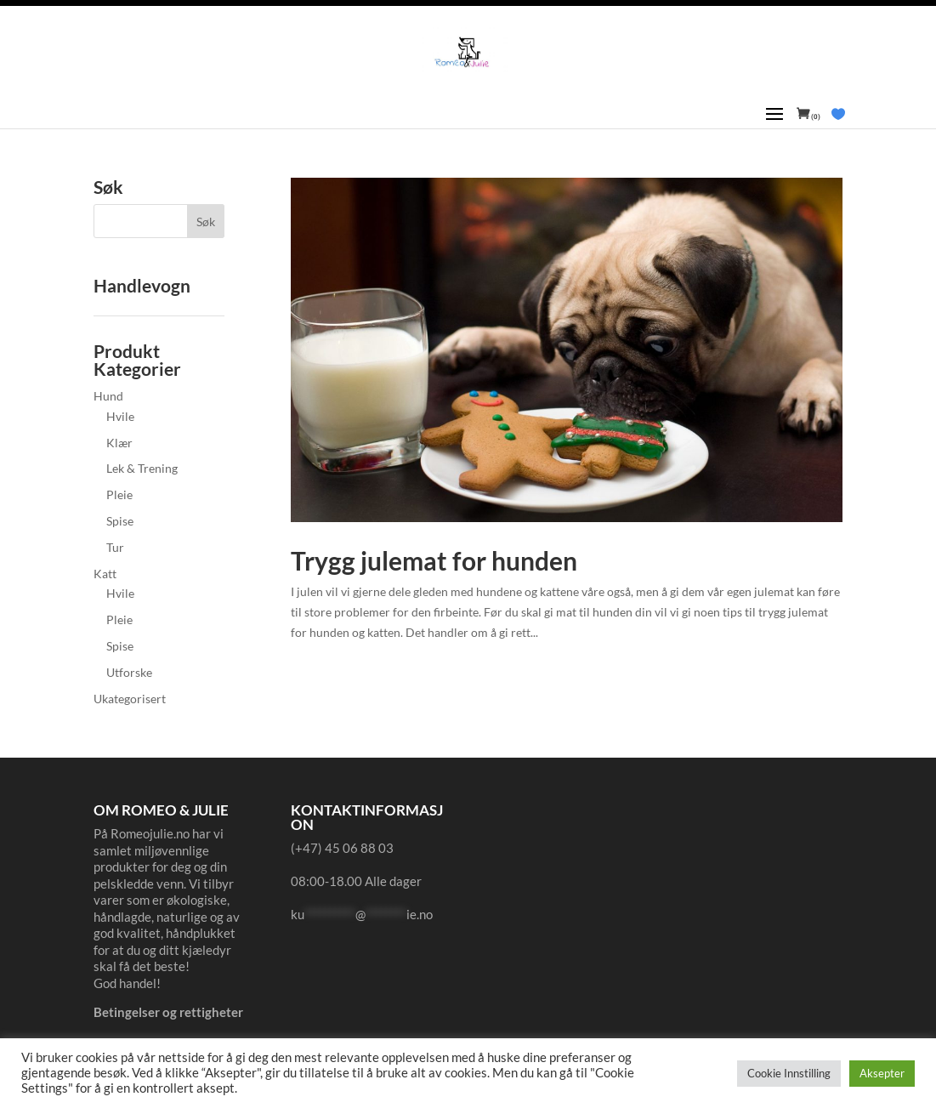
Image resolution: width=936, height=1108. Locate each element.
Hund (108, 396)
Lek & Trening (142, 468)
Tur (115, 547)
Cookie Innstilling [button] (789, 1073)
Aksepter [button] (882, 1073)
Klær (119, 442)
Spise (119, 521)
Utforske (129, 672)
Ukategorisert (130, 698)
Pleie (119, 494)
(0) (814, 117)
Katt (105, 573)
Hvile (120, 416)
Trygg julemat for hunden (434, 560)
